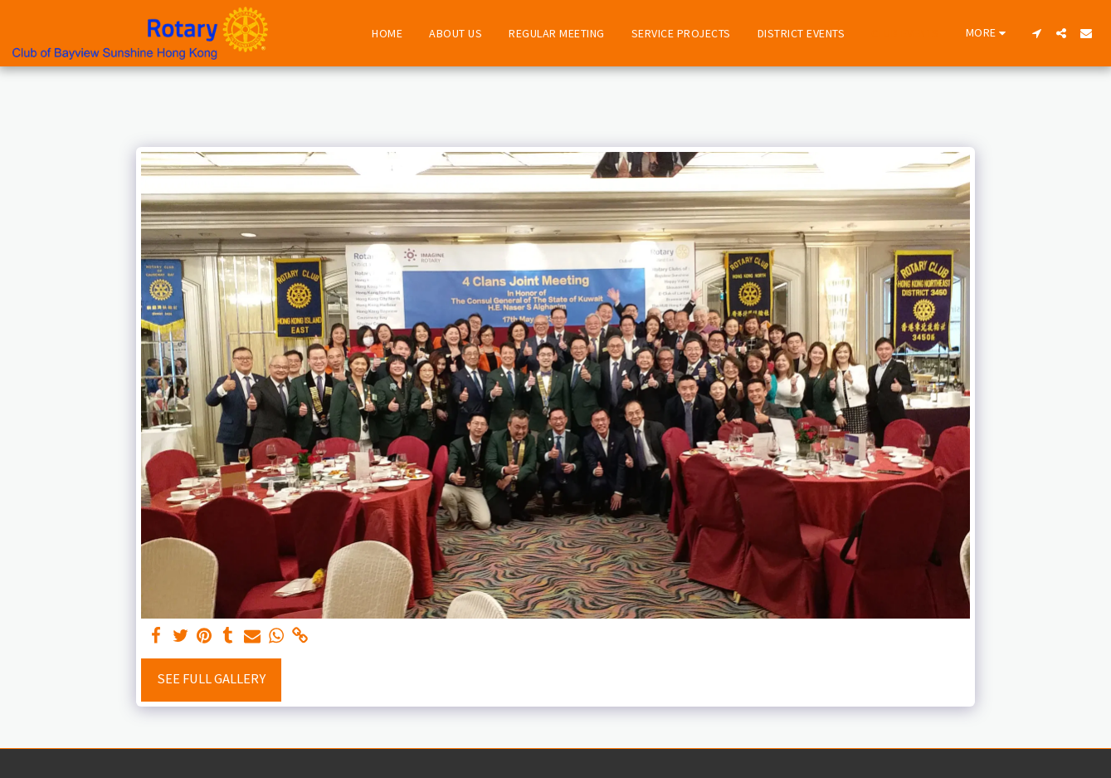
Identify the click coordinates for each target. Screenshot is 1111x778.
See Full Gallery (211, 678)
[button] (1036, 33)
